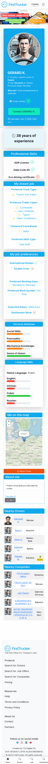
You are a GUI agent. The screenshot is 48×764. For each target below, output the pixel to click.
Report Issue (24, 471)
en (9, 500)
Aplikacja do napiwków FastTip (24, 736)
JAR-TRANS (23, 593)
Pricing (8, 682)
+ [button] (9, 421)
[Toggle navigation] (43, 4)
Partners (9, 727)
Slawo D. (18, 539)
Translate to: (10, 496)
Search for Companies (17, 676)
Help (7, 696)
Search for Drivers (15, 665)
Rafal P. (18, 530)
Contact (9, 721)
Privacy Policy (12, 707)
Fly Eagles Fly (29, 748)
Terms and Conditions (17, 701)
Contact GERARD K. (24, 111)
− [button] (9, 425)
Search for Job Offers (17, 671)
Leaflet (40, 465)
